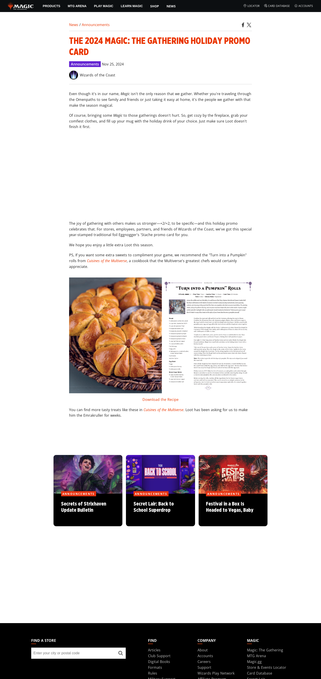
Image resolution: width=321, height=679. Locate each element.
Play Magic (103, 6)
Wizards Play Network (216, 673)
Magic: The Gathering (265, 650)
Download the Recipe (160, 399)
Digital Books (159, 661)
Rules (152, 673)
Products (51, 6)
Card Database (277, 6)
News (171, 6)
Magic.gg (254, 661)
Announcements (96, 24)
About (203, 650)
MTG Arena (77, 6)
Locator (251, 6)
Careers (204, 661)
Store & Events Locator (266, 667)
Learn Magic (132, 6)
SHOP (154, 6)
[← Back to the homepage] (21, 5)
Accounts (303, 6)
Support (204, 667)
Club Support (159, 655)
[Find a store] (120, 653)
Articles (154, 650)
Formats (155, 667)
